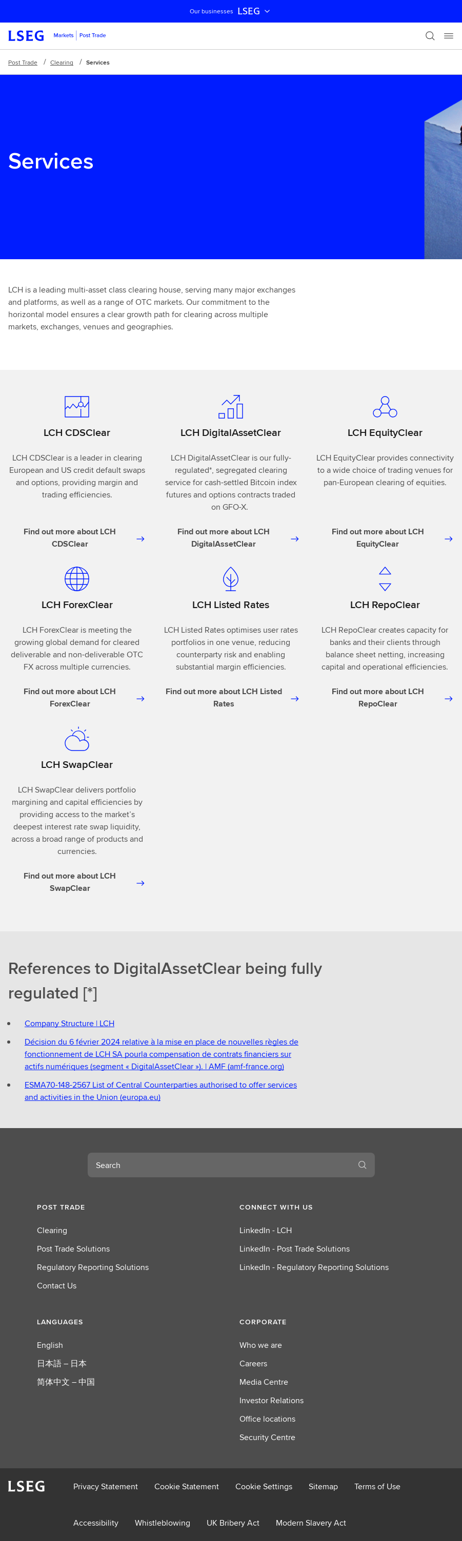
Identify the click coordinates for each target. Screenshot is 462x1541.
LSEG (254, 11)
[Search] (430, 36)
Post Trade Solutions (73, 1249)
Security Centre (267, 1437)
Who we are (260, 1345)
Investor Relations (271, 1400)
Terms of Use (377, 1486)
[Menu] (448, 36)
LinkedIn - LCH (265, 1230)
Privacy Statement (105, 1486)
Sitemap (323, 1486)
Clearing (61, 62)
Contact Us (56, 1286)
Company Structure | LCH (69, 1023)
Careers (253, 1363)
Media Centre (263, 1382)
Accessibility (95, 1523)
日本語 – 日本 (62, 1363)
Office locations (267, 1419)
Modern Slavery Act (311, 1523)
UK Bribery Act (233, 1523)
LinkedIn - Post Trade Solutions (294, 1249)
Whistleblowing (162, 1523)
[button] (130, 1207)
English (50, 1345)
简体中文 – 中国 (66, 1382)
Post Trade (22, 62)
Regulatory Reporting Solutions (93, 1267)
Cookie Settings (263, 1486)
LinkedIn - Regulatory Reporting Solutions (314, 1267)
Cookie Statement (186, 1486)
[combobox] (219, 1165)
